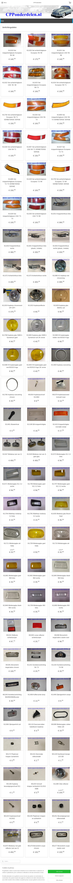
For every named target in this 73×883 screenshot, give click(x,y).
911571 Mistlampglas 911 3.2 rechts (12, 485)
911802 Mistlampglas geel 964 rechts (36, 577)
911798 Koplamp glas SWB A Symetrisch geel (12, 336)
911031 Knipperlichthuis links (61, 213)
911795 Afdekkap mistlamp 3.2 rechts (36, 515)
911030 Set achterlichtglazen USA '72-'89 (36, 215)
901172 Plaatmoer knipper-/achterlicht (12, 755)
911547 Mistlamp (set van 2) (12, 454)
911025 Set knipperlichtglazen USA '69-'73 (36, 117)
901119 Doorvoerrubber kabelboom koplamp (36, 726)
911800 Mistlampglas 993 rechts (60, 607)
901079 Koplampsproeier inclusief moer (60, 396)
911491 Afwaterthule (12, 424)
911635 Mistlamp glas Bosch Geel (61, 515)
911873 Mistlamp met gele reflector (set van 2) (12, 847)
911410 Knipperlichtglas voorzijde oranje (61, 426)
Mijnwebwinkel (55, 879)
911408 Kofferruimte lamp (36, 694)
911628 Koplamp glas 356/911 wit (61, 307)
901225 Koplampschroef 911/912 (12, 817)
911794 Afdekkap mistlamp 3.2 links (12, 515)
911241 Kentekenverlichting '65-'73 (36, 666)
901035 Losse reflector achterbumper (36, 636)
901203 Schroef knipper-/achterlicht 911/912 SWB (36, 786)
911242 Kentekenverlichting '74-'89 (61, 666)
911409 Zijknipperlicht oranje (61, 694)
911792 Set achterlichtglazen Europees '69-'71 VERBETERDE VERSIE (12, 117)
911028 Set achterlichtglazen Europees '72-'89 (36, 180)
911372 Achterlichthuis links (12, 275)
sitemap (31, 879)
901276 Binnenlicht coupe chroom (36, 847)
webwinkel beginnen (41, 879)
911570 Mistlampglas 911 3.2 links (61, 455)
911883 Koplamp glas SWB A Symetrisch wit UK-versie (36, 336)
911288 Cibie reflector (60, 784)
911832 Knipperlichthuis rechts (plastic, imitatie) (61, 247)
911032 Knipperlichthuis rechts (12, 247)
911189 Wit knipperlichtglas (36, 424)
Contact (51, 869)
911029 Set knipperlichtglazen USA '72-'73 (12, 216)
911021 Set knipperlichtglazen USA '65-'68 (61, 53)
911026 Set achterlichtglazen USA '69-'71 (12, 148)
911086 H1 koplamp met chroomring (61, 277)
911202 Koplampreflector (36, 305)
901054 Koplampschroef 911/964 (36, 396)
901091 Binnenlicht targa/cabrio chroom (12, 666)
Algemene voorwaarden (7, 869)
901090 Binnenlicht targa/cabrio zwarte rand (61, 636)
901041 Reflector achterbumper (12, 636)
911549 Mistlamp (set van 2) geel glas (36, 455)
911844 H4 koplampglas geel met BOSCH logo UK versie (36, 366)
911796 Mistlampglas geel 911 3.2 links (36, 485)
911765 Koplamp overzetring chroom (12, 396)
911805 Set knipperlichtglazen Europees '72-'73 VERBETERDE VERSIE (12, 182)
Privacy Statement (30, 869)
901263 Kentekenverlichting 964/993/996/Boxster (12, 696)
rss (34, 879)
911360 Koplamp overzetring (61, 365)
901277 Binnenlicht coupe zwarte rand (61, 847)
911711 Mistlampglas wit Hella (12, 545)
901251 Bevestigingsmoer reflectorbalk (61, 817)
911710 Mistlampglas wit (61, 543)
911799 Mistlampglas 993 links (36, 607)
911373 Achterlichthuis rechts (36, 275)
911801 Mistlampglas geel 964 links (12, 577)
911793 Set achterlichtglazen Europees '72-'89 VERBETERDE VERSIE (61, 181)
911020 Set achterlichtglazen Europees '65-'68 (36, 52)
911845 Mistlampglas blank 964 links (61, 577)
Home (2, 20)
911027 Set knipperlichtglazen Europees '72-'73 (60, 149)
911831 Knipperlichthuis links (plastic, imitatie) (36, 247)
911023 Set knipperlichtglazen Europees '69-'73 (36, 85)
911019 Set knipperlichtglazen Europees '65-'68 (12, 53)
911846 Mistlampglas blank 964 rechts (12, 607)
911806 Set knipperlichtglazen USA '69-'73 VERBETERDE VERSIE (61, 117)
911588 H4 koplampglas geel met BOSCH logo (12, 366)
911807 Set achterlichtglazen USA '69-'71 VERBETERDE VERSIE (36, 149)
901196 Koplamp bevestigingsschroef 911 (12, 785)
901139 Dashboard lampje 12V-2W (61, 755)
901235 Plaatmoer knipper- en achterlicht (36, 817)
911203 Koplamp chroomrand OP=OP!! (12, 307)
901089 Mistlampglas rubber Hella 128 (60, 726)
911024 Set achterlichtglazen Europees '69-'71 (61, 84)
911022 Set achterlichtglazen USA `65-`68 (12, 84)
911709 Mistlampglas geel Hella (36, 545)
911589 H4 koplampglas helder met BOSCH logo (61, 336)
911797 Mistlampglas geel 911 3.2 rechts (61, 485)
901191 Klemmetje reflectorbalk (36, 755)
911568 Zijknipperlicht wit (12, 724)
